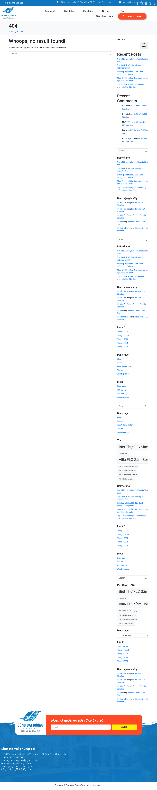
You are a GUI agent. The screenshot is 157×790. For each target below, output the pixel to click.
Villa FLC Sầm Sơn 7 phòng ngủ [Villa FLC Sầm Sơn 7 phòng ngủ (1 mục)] (128, 466)
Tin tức (105, 11)
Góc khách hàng (104, 16)
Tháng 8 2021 (122, 343)
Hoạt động (121, 363)
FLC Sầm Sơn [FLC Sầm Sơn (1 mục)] (123, 454)
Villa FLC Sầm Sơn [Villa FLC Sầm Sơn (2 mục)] (134, 459)
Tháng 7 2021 (122, 347)
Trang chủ (50, 11)
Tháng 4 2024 (122, 332)
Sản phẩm (87, 11)
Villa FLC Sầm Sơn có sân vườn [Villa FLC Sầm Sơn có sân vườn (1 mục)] (128, 475)
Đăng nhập (121, 386)
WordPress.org (123, 397)
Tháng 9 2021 (122, 339)
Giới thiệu (69, 11)
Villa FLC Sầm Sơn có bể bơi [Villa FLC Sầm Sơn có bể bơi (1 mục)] (127, 470)
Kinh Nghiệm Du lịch (125, 366)
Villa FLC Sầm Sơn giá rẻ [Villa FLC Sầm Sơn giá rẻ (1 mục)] (126, 479)
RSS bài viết (121, 390)
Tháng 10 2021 (123, 336)
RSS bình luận (122, 394)
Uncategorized (123, 374)
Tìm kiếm (121, 39)
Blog (119, 359)
